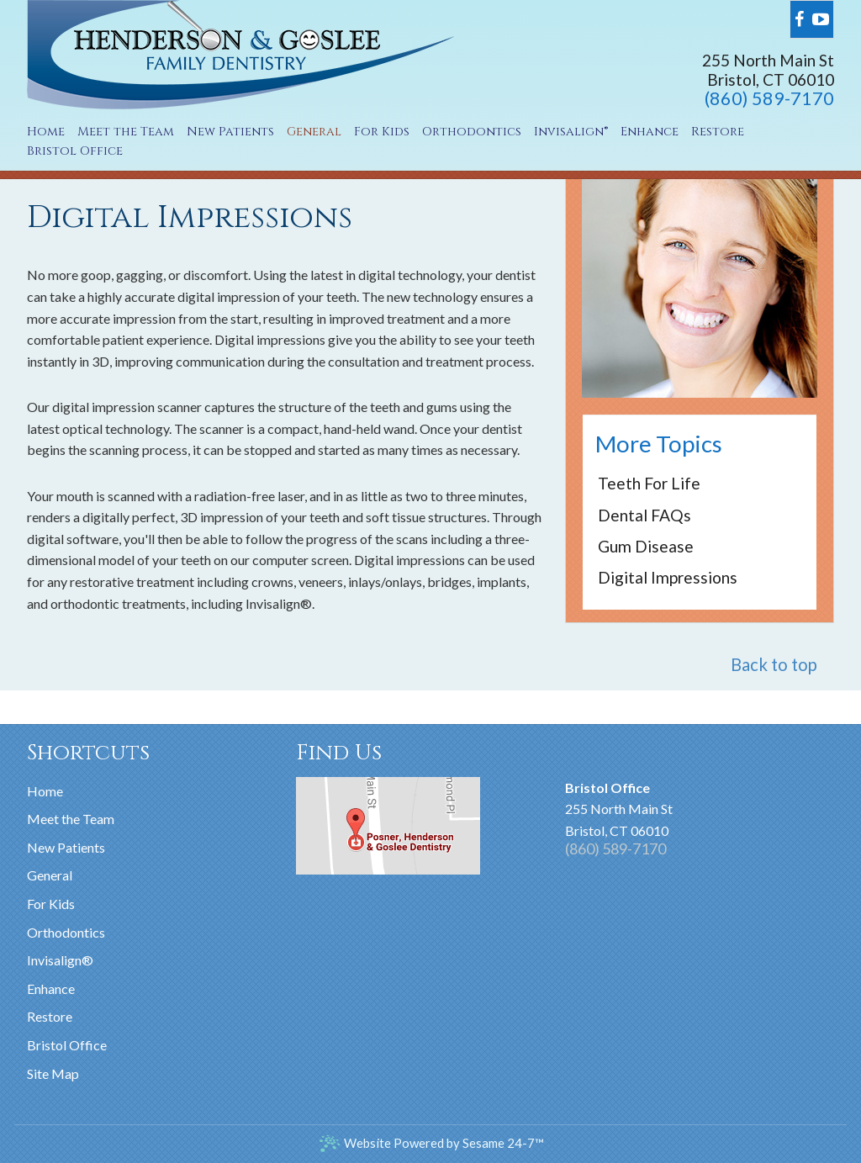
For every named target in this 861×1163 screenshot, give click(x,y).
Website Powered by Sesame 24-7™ (431, 1143)
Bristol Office (67, 1045)
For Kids (51, 904)
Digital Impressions (667, 577)
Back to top (774, 664)
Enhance (51, 988)
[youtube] (820, 17)
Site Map (53, 1073)
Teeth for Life (649, 483)
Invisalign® (60, 960)
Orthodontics (66, 932)
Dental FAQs (644, 515)
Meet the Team (70, 819)
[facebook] (799, 17)
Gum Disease (646, 546)
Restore (49, 1016)
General (49, 875)
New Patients (66, 847)
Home (45, 791)
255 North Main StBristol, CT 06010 (768, 69)
